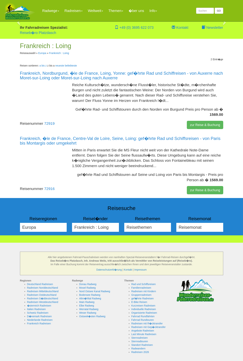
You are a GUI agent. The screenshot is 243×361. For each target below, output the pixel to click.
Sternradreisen (139, 337)
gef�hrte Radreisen (142, 298)
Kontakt (180, 27)
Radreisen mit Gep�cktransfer (148, 327)
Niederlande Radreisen (40, 319)
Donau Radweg (87, 284)
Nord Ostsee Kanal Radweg (94, 291)
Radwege (50, 11)
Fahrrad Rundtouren (142, 319)
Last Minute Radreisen (143, 334)
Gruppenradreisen (141, 294)
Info (153, 11)
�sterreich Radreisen (39, 305)
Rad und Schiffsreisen (143, 284)
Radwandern (138, 348)
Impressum (140, 269)
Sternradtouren (139, 341)
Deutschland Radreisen (40, 284)
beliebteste (71, 65)
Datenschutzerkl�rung (109, 269)
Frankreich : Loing (59, 53)
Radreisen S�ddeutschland (42, 298)
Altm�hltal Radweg (90, 298)
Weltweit (95, 11)
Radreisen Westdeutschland (42, 302)
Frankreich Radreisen (39, 323)
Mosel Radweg (87, 287)
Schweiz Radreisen (37, 312)
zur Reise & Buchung (205, 125)
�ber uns (136, 11)
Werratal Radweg (88, 309)
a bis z (43, 65)
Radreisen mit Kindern (143, 291)
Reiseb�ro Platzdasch (38, 33)
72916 (49, 189)
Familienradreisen (141, 287)
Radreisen (74, 11)
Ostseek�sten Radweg (92, 316)
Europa (42, 53)
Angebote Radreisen (142, 330)
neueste (59, 65)
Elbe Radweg (86, 305)
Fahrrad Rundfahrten (143, 316)
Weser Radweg (87, 312)
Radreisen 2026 (140, 352)
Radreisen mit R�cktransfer (147, 323)
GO (219, 10)
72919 (49, 123)
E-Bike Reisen (139, 302)
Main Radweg (86, 302)
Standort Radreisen (142, 344)
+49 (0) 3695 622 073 (134, 27)
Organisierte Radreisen (144, 312)
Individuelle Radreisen (143, 309)
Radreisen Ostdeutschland (42, 294)
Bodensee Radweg (89, 294)
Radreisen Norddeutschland (42, 287)
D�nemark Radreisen (39, 316)
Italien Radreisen (36, 309)
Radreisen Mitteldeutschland (43, 291)
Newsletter (212, 27)
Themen (115, 11)
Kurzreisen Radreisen (143, 305)
